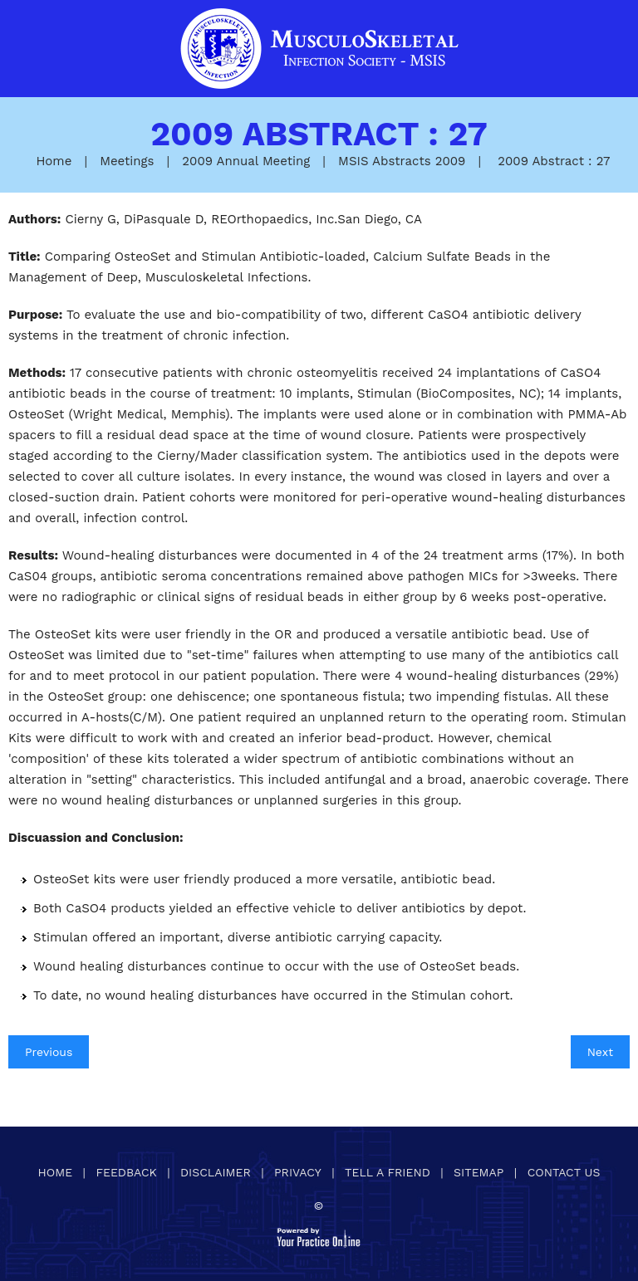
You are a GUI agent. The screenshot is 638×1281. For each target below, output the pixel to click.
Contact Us (564, 1172)
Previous (48, 1052)
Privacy (297, 1172)
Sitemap (478, 1172)
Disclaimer (215, 1172)
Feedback (126, 1172)
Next (600, 1052)
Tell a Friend (387, 1172)
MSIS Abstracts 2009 (401, 161)
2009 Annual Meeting (246, 161)
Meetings (127, 161)
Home (53, 161)
